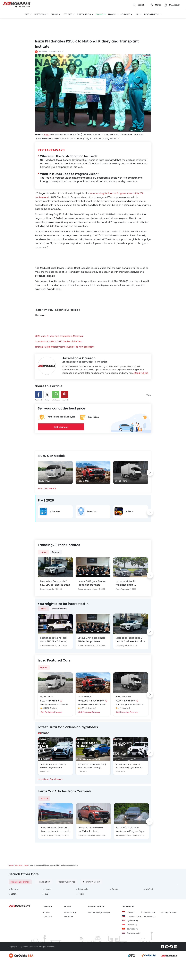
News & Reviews (152, 14)
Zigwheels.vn (132, 929)
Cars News (18, 865)
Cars (28, 14)
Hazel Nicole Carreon (46, 51)
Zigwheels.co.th (133, 933)
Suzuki (115, 889)
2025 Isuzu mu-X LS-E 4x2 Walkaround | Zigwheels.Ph (129, 766)
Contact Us (47, 916)
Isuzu (46, 134)
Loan (138, 14)
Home (11, 865)
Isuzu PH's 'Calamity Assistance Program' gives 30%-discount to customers (131, 829)
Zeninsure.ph (149, 916)
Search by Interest (91, 881)
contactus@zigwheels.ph (99, 912)
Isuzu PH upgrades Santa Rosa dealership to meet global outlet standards (55, 829)
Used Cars (69, 14)
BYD (47, 893)
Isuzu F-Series (123, 696)
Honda (48, 889)
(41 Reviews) (90, 708)
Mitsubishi (83, 889)
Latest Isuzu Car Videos (49, 779)
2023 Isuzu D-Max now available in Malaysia (59, 336)
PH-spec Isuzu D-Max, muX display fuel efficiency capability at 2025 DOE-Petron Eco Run (93, 829)
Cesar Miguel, (46, 589)
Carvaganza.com (168, 912)
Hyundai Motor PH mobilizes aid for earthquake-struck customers (126, 583)
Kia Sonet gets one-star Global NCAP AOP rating (53, 639)
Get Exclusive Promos (51, 712)
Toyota (14, 889)
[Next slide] (150, 472)
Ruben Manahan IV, (86, 589)
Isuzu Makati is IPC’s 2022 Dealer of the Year (58, 341)
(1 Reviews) (125, 708)
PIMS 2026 (46, 500)
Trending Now (43, 881)
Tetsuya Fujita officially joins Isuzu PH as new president (64, 346)
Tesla (81, 893)
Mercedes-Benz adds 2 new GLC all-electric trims (55, 583)
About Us (46, 912)
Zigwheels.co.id (149, 912)
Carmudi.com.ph (134, 916)
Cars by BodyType (66, 881)
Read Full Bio (141, 372)
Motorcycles (41, 14)
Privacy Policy (70, 912)
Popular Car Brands (20, 881)
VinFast (149, 889)
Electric (101, 14)
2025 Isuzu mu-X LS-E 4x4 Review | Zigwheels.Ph (53, 766)
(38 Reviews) (52, 708)
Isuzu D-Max (84, 696)
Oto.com (130, 912)
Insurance (126, 14)
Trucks (55, 14)
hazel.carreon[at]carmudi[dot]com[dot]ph (85, 361)
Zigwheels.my (132, 920)
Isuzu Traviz (46, 696)
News (26, 865)
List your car (61, 427)
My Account (174, 4)
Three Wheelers (85, 14)
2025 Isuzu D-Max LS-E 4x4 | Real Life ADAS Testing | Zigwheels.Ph (92, 766)
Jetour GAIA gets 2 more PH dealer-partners (91, 583)
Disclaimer (68, 916)
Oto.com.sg (132, 925)
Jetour (14, 893)
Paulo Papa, (121, 589)
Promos (113, 14)
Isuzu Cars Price (46, 488)
